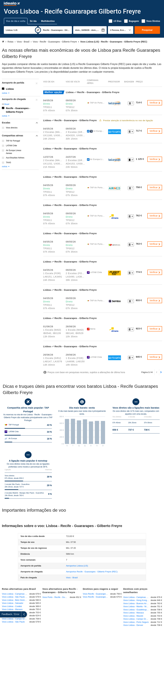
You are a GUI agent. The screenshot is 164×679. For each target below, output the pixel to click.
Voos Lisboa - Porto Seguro (136, 622)
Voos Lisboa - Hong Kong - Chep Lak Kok (137, 600)
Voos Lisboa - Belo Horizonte (15, 600)
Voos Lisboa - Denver (133, 625)
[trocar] (38, 30)
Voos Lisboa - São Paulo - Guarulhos (15, 597)
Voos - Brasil (72, 577)
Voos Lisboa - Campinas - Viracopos (15, 594)
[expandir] (3, 614)
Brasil (6, 104)
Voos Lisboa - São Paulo (13, 622)
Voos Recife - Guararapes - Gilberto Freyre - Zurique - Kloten (96, 594)
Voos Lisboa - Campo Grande (15, 619)
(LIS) (77, 566)
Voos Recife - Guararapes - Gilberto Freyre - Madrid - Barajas (96, 597)
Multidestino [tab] (48, 21)
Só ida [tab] (33, 21)
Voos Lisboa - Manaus (12, 609)
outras (6, 93)
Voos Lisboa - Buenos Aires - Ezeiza (137, 603)
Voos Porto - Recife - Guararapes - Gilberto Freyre (56, 597)
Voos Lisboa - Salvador (12, 603)
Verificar (155, 102)
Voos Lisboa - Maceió (133, 616)
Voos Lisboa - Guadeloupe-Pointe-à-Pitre (137, 609)
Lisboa (10, 88)
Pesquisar (147, 30)
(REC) (92, 571)
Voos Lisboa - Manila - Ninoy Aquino (137, 606)
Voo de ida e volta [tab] (15, 21)
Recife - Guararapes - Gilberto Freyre (18, 110)
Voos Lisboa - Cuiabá (12, 606)
